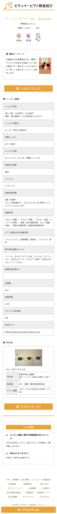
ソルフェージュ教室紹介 (41, 479)
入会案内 (45, 488)
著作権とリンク (43, 492)
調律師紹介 (27, 484)
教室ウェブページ (28, 23)
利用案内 (15, 479)
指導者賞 (12, 484)
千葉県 (32, 19)
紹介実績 (25, 479)
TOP (8, 479)
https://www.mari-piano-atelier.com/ (22, 331)
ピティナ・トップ (15, 488)
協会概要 (32, 488)
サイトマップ (28, 496)
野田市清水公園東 (44, 19)
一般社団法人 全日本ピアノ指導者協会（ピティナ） (28, 505)
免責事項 (29, 492)
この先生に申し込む (28, 88)
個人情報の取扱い (14, 492)
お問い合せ (44, 484)
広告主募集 (12, 496)
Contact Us (44, 496)
